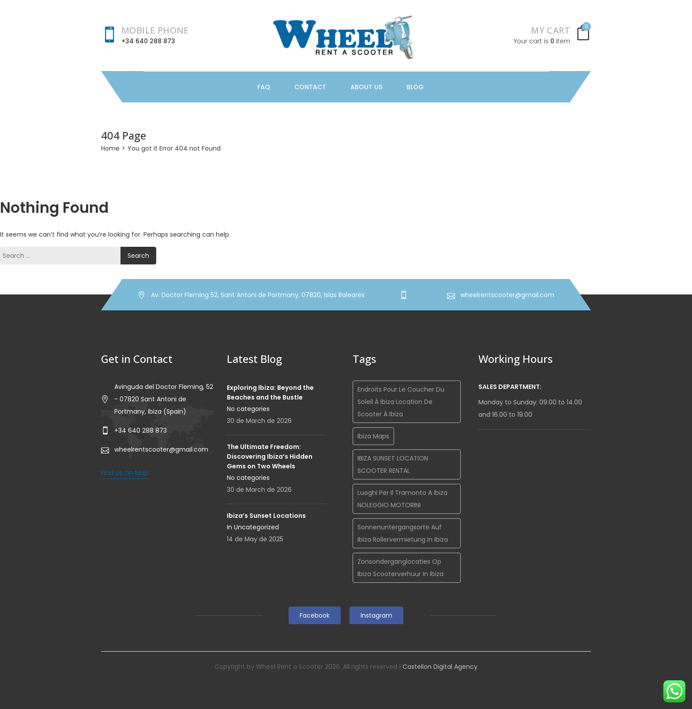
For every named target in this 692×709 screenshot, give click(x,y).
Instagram (376, 615)
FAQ (263, 87)
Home (110, 148)
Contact (310, 87)
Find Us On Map (124, 472)
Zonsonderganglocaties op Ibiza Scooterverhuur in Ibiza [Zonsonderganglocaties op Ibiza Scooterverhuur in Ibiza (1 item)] (400, 567)
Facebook (315, 615)
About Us (366, 87)
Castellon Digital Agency (440, 666)
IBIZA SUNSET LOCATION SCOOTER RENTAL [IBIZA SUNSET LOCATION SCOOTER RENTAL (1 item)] (392, 464)
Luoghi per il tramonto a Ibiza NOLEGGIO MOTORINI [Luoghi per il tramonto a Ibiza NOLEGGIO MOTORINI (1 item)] (402, 498)
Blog (415, 87)
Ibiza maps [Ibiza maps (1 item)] (373, 436)
